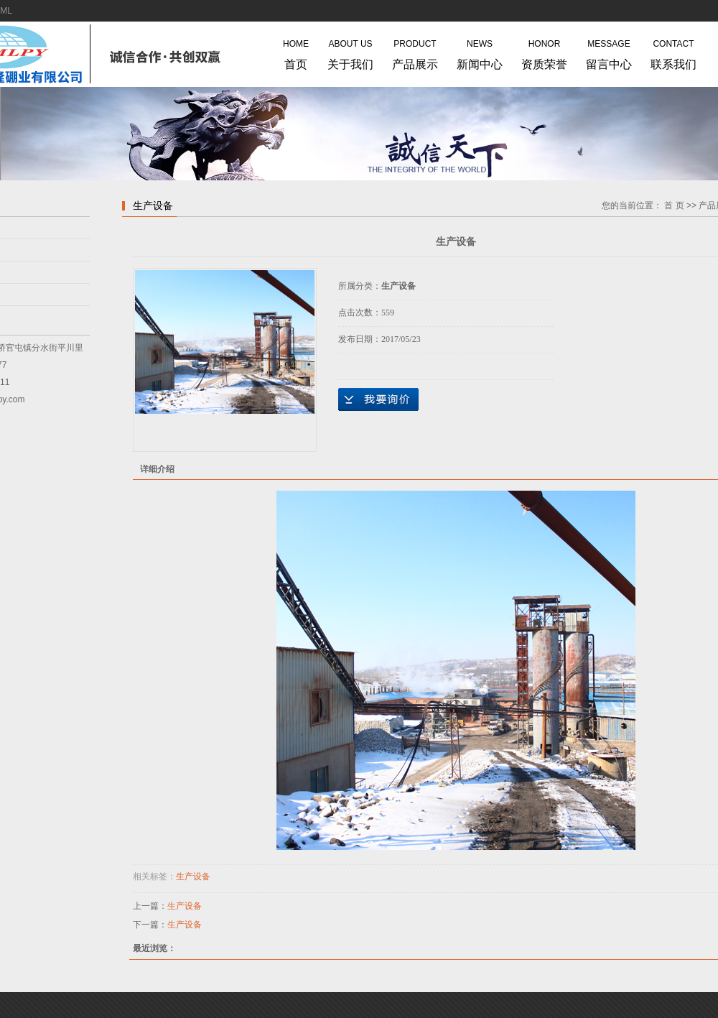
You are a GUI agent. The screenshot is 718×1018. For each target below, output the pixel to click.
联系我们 (673, 52)
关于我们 (350, 52)
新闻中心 (480, 52)
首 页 (674, 205)
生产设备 (193, 876)
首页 (296, 52)
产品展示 (415, 52)
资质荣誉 (544, 52)
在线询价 (378, 399)
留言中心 (609, 52)
